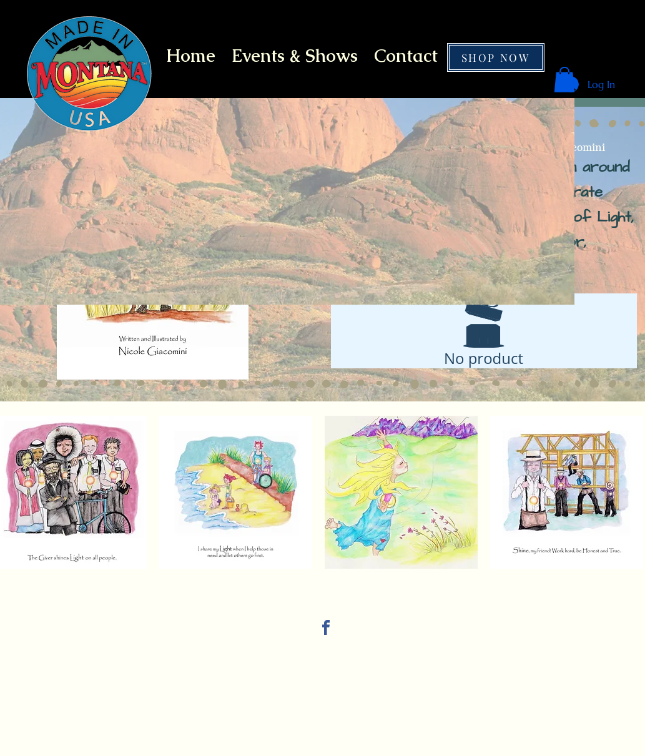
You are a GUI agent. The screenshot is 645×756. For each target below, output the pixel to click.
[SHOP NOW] (495, 57)
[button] (564, 79)
